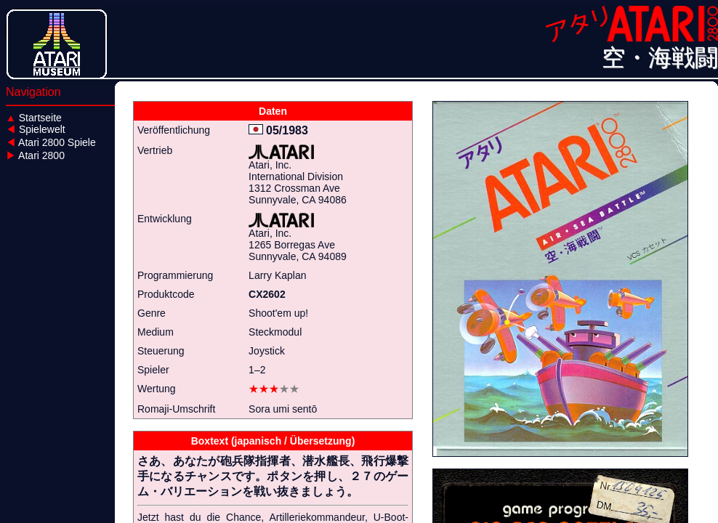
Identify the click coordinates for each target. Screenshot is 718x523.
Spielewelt (35, 129)
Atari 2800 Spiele (51, 142)
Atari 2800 (35, 155)
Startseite (34, 117)
